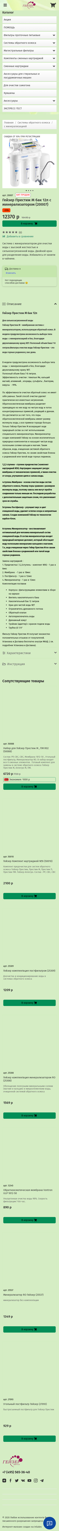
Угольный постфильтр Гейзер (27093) (25, 1404)
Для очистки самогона (17, 85)
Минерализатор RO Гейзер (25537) (23, 1294)
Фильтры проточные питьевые (22, 35)
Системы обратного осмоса (34, 122)
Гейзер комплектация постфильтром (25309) (29, 970)
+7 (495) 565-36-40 (16, 1472)
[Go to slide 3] (30, 190)
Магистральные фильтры (19, 50)
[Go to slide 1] (26, 190)
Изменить (11, 273)
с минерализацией (15, 126)
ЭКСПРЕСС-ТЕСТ (13, 108)
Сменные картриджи (16, 66)
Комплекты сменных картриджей (23, 58)
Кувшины (9, 93)
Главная (9, 122)
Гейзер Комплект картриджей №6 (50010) (27, 861)
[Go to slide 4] (32, 190)
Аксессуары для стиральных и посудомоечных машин (22, 75)
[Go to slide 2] (28, 190)
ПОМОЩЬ (9, 27)
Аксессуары (11, 100)
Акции (7, 19)
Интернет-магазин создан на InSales (22, 1526)
